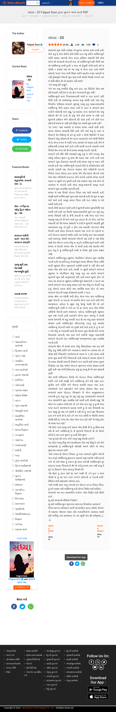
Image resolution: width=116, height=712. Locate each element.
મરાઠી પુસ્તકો (52, 663)
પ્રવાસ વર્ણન (21, 390)
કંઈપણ (18, 524)
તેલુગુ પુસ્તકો (51, 672)
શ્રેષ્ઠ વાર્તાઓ (32, 651)
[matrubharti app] (70, 2)
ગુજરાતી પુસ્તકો (53, 659)
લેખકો (29, 663)
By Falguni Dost (29, 87)
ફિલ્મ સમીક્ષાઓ (23, 465)
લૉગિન (101, 3)
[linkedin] (101, 667)
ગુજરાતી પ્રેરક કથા (29, 97)
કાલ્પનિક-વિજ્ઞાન (20, 491)
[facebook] (91, 662)
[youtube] (95, 667)
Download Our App (76, 557)
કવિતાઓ (19, 385)
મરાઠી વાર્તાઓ (72, 659)
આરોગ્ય (19, 440)
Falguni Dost (35, 44)
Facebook (22, 130)
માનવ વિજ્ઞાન (21, 429)
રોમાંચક (19, 484)
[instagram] (97, 662)
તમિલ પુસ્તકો (52, 668)
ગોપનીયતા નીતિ (13, 659)
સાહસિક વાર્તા (22, 424)
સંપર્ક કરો (10, 655)
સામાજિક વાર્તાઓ (19, 418)
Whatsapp (22, 149)
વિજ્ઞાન (18, 519)
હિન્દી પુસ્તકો (52, 655)
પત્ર (17, 455)
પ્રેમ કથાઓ (21, 405)
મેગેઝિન (19, 380)
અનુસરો (35, 49)
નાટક (18, 400)
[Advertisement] (22, 630)
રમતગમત (20, 503)
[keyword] (33, 2)
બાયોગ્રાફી (20, 445)
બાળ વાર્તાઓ (21, 369)
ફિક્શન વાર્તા (21, 350)
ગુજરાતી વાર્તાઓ (73, 655)
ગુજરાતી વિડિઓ (33, 659)
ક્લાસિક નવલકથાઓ (21, 363)
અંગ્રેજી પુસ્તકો (53, 651)
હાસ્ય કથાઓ (21, 374)
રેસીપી (18, 450)
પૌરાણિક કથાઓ (23, 470)
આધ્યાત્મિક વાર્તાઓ (21, 344)
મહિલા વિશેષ (21, 395)
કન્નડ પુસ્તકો (51, 684)
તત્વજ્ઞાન (19, 435)
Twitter (22, 139)
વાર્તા (17, 336)
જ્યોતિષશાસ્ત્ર (22, 514)
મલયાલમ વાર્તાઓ (74, 672)
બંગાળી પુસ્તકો (52, 676)
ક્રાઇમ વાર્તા (21, 529)
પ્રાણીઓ (19, 508)
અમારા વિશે (11, 651)
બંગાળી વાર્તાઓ (72, 668)
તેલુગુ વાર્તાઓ (72, 680)
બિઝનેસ (19, 498)
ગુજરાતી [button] (46, 3)
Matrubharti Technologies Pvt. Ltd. (38, 708)
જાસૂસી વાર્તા (21, 410)
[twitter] (104, 662)
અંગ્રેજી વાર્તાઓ (73, 663)
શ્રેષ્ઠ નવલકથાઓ (34, 655)
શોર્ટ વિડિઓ (31, 668)
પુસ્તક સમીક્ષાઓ (20, 478)
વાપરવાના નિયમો (13, 663)
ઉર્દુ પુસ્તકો (51, 689)
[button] (37, 2)
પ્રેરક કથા (20, 355)
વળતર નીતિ (11, 668)
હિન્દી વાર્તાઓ (72, 651)
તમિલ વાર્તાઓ (72, 676)
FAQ (8, 672)
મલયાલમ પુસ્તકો (53, 680)
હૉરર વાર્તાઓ (21, 460)
